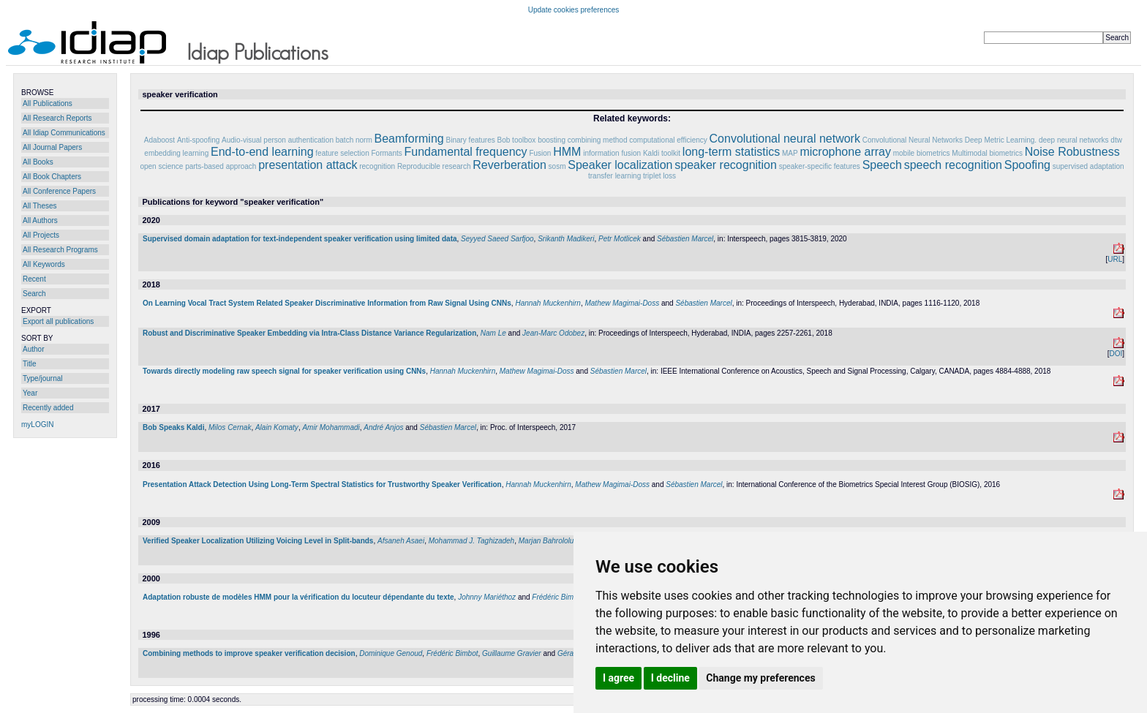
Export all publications (58, 321)
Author (33, 349)
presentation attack (307, 165)
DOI (1115, 354)
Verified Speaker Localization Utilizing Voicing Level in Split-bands (258, 541)
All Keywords (44, 264)
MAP (790, 153)
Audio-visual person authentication (278, 140)
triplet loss (659, 176)
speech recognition (953, 165)
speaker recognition (725, 165)
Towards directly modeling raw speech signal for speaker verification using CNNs (284, 371)
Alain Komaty (276, 427)
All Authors (40, 220)
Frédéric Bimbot (558, 597)
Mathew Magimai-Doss (621, 303)
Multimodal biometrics (987, 153)
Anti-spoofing (198, 140)
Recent (34, 279)
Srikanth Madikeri (566, 239)
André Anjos (383, 427)
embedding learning (176, 153)
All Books (38, 162)
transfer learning (614, 176)
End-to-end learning (262, 152)
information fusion (613, 153)
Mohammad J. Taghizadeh (471, 541)
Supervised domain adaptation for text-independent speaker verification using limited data (300, 239)
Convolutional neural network (785, 138)
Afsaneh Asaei (400, 541)
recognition (377, 166)
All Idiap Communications (64, 133)
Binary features (469, 140)
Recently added (48, 408)
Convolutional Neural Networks (912, 140)
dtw (1116, 140)
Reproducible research (434, 166)
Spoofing (1027, 165)
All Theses (40, 206)
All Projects (41, 235)
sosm (557, 166)
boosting (551, 140)
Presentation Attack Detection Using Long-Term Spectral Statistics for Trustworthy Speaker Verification (322, 484)
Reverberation (509, 165)
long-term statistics (731, 152)
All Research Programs (60, 250)
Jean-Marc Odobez (553, 333)
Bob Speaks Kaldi (173, 427)
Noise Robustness (1072, 152)
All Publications (47, 103)
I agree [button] (618, 678)
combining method (598, 140)
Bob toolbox (516, 140)
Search (34, 294)
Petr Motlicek (619, 239)
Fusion (540, 153)
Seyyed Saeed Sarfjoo (497, 239)
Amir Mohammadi (330, 427)
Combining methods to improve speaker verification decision (249, 653)
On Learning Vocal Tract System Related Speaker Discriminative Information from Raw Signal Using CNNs (327, 303)
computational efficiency (668, 140)
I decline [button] (670, 678)
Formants (386, 153)
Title (30, 364)
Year (30, 393)
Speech (882, 165)
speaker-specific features (819, 166)
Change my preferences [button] (760, 678)
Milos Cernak (229, 427)
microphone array (845, 152)
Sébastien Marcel (685, 239)
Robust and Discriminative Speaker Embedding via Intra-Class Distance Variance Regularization (309, 333)
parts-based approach (220, 166)
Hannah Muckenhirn (548, 303)
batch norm (354, 140)
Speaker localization (620, 165)
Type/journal (42, 378)
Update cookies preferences (574, 10)
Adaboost (159, 140)
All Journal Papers (52, 147)
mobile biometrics (921, 153)
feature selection (342, 153)
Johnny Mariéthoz (487, 597)
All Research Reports (57, 118)
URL (1114, 259)
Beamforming (409, 138)
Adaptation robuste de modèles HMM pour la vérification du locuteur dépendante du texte (298, 597)
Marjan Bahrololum (549, 541)
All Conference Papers (59, 191)
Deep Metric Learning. (1001, 140)
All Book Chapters (52, 177)
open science (161, 166)
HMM (567, 152)
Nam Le (493, 333)
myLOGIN (37, 424)
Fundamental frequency (466, 152)
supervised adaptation (1088, 166)
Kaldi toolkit (661, 153)
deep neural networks (1074, 140)
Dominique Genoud (390, 653)
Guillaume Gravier (511, 653)
